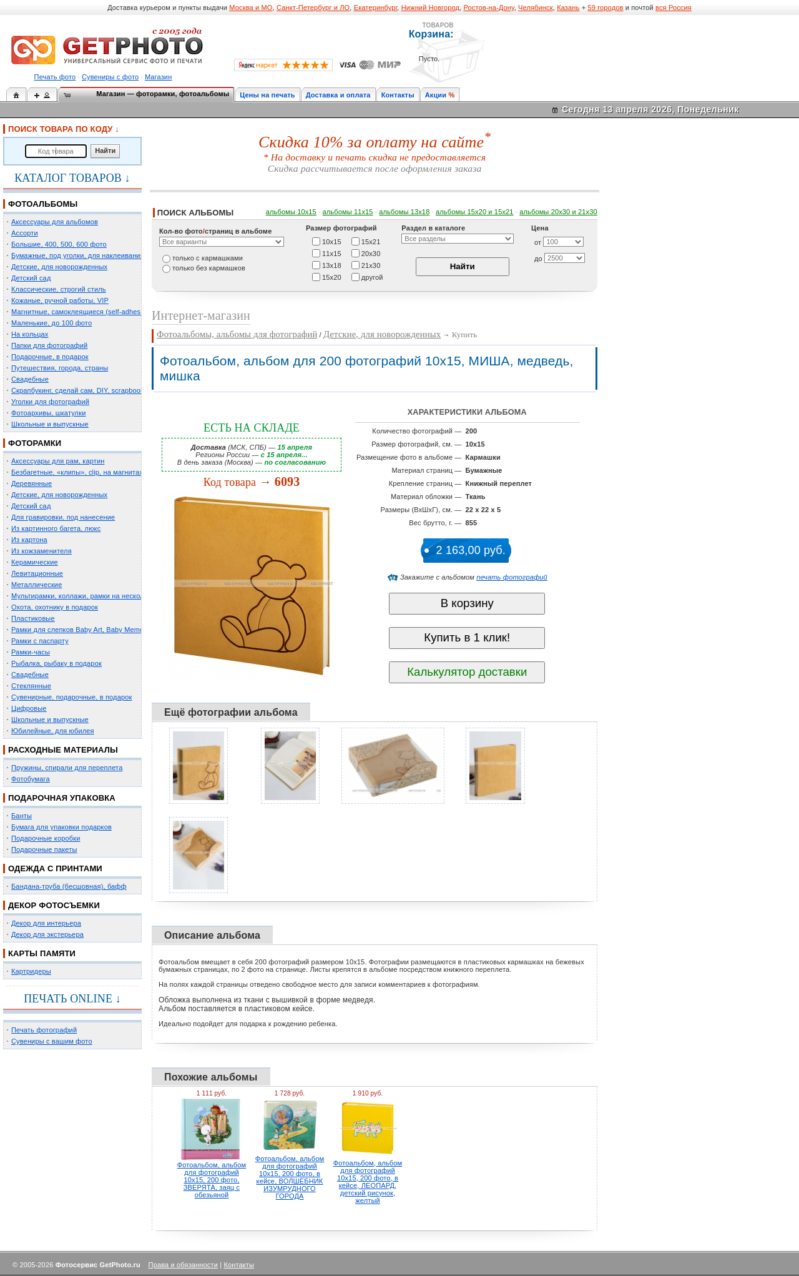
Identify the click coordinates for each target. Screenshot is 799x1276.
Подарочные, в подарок (50, 356)
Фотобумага (30, 779)
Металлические (36, 584)
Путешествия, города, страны (59, 368)
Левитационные (37, 573)
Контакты (397, 95)
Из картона (29, 539)
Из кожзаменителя (41, 551)
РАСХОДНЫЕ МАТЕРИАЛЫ (63, 749)
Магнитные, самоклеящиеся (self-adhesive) (81, 311)
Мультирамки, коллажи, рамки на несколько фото (92, 596)
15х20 (331, 276)
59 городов (605, 7)
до (538, 258)
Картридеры (31, 971)
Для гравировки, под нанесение (63, 517)
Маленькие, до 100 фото (51, 323)
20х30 (371, 253)
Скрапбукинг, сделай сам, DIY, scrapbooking (82, 390)
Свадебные (30, 379)
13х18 (331, 265)
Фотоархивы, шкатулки (48, 413)
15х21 (371, 241)
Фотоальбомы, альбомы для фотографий (237, 334)
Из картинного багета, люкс (55, 528)
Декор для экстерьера (47, 934)
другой (372, 276)
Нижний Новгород (430, 7)
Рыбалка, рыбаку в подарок (56, 663)
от (537, 242)
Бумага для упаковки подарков (61, 827)
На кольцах (30, 334)
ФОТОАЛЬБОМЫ (42, 204)
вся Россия (673, 7)
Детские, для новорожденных (59, 266)
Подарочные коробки (45, 838)
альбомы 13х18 (404, 211)
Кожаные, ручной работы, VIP (60, 300)
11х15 (331, 253)
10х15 (331, 241)
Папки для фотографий (49, 345)
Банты (21, 815)
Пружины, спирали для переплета (66, 767)
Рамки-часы (30, 652)
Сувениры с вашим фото (51, 1041)
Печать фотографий (44, 1030)
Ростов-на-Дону (489, 7)
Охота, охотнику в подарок (54, 607)
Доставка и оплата (338, 95)
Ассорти (24, 233)
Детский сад (31, 278)
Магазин (158, 77)
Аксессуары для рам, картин (57, 461)
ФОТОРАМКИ (34, 443)
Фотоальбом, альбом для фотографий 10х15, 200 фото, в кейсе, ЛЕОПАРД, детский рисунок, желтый (368, 1181)
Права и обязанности (183, 1265)
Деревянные (31, 483)
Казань (568, 7)
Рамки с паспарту (40, 641)
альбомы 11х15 (348, 211)
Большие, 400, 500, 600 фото (59, 244)
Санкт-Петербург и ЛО (313, 7)
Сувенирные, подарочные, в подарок (71, 697)
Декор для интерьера (46, 923)
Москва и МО (250, 7)
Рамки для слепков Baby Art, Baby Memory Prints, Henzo (102, 629)
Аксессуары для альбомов (54, 221)
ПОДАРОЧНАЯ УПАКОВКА (61, 798)
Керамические (34, 562)
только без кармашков (208, 268)
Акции (436, 95)
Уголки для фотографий (50, 401)
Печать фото (55, 77)
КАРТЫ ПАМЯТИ (42, 953)
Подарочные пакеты (44, 849)
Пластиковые (33, 618)
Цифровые (29, 708)
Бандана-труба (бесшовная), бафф (69, 886)
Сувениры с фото (110, 77)
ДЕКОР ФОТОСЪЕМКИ (54, 905)
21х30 (371, 265)
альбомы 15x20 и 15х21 (475, 211)
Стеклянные (31, 686)
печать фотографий (511, 577)
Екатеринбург (376, 7)
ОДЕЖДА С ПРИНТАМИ (55, 868)
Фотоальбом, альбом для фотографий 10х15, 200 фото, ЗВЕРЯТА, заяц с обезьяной (212, 1180)
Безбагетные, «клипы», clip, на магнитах (77, 472)
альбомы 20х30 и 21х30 (558, 211)
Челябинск (535, 7)
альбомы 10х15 (291, 211)
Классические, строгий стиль (58, 289)
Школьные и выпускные (50, 424)
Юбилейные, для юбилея (52, 730)
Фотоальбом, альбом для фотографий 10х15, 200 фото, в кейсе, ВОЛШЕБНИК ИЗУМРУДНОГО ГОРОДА (290, 1177)
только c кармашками (207, 258)
